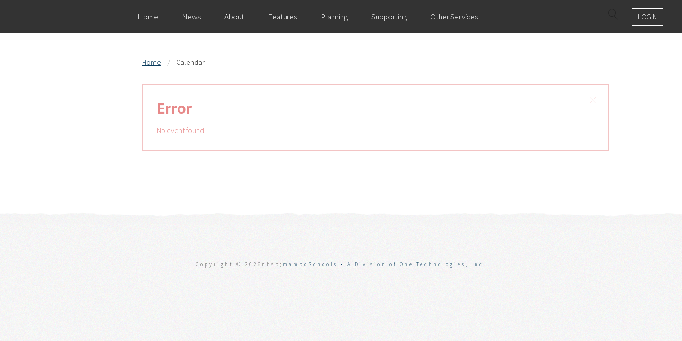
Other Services (454, 16)
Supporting (389, 16)
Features (282, 16)
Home (147, 16)
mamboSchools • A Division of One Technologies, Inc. (384, 264)
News (191, 16)
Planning (334, 16)
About (234, 16)
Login (647, 16)
